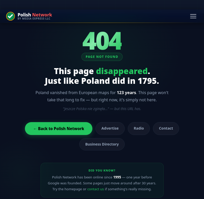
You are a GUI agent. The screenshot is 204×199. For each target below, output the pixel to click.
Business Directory (102, 144)
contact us (95, 189)
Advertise (110, 128)
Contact (166, 128)
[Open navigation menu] (193, 16)
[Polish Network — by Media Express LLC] (29, 16)
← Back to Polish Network (58, 128)
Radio (139, 128)
